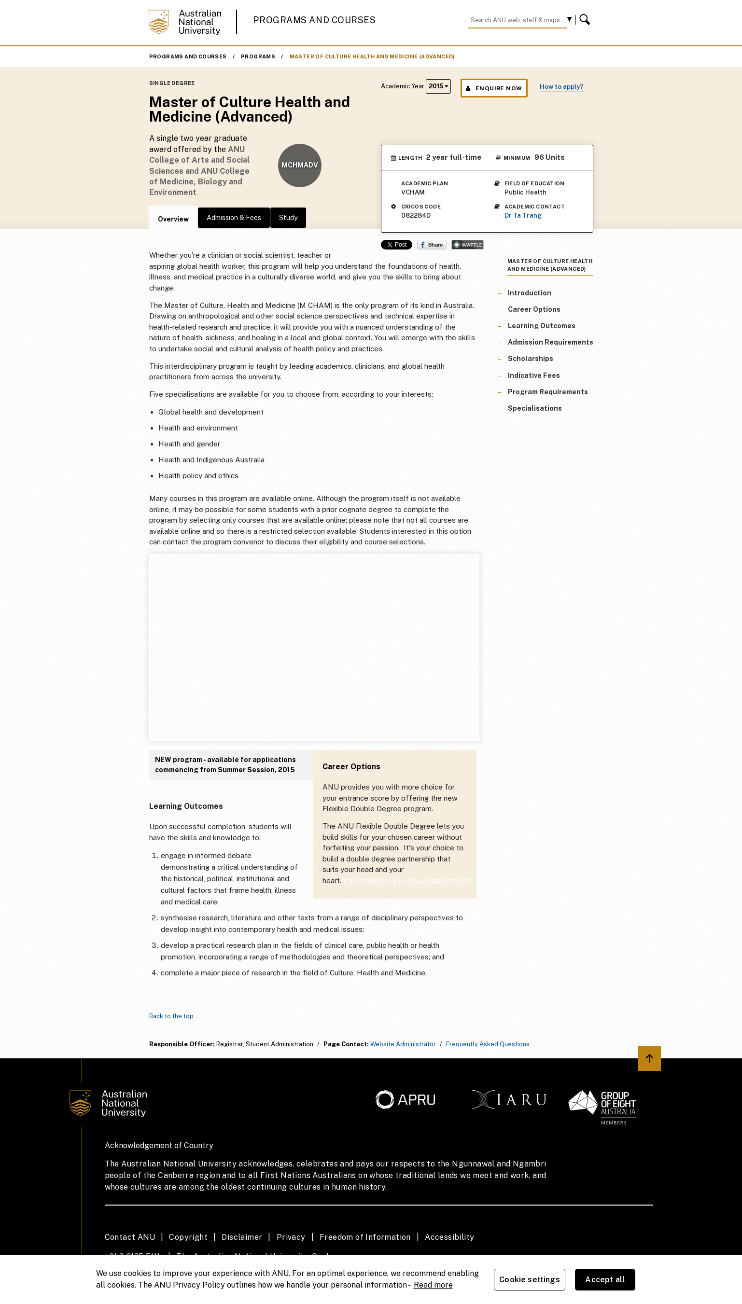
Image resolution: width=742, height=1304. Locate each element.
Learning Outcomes (541, 326)
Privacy (291, 1237)
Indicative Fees (534, 375)
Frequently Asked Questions (488, 1044)
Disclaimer (242, 1237)
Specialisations (535, 408)
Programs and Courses (314, 20)
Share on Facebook (432, 245)
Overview (173, 219)
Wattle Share (467, 245)
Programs (258, 56)
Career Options (534, 309)
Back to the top (171, 1016)
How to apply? (562, 86)
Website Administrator (403, 1044)
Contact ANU (130, 1237)
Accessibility (449, 1237)
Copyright (188, 1237)
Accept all (605, 1279)
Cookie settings (529, 1279)
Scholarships (530, 358)
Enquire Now (494, 88)
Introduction (529, 293)
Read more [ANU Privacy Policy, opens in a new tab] (433, 1285)
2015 (438, 86)
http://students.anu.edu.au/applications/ (406, 880)
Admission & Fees (234, 218)
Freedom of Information (365, 1237)
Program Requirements (548, 392)
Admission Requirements (550, 342)
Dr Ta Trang (523, 215)
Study (288, 218)
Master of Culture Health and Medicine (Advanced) (372, 56)
